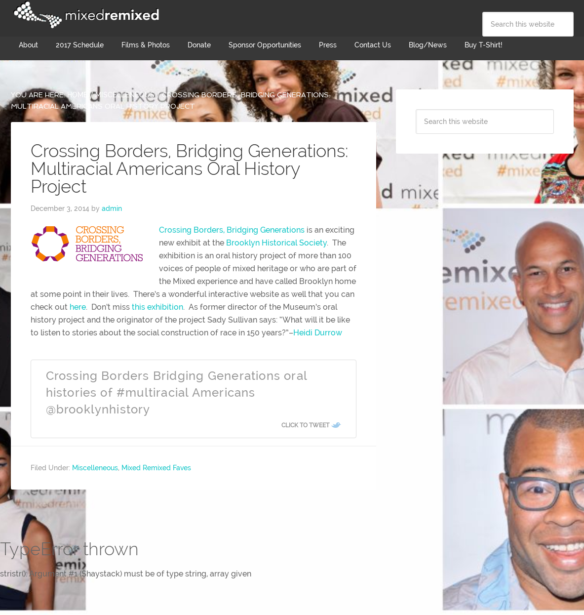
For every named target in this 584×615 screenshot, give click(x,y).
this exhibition (157, 307)
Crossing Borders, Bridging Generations (232, 230)
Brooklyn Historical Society (276, 242)
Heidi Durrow (317, 332)
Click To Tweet (305, 425)
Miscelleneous (95, 468)
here (78, 307)
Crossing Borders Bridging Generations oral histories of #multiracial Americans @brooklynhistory (176, 392)
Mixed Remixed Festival (85, 15)
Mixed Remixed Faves (156, 468)
